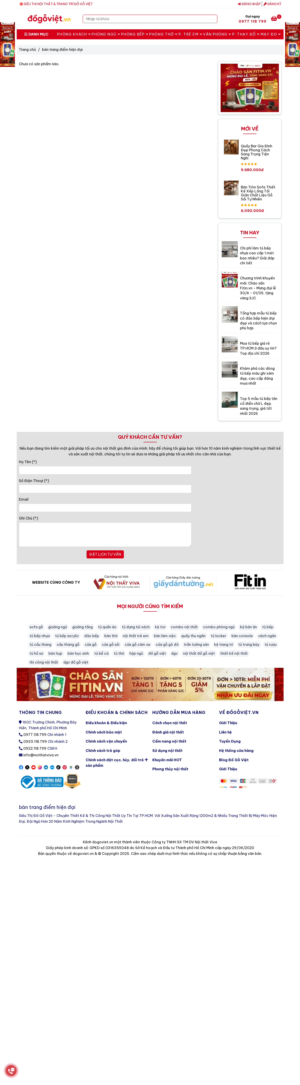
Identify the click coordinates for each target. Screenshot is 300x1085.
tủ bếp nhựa (40, 636)
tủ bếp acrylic (67, 636)
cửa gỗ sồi (110, 644)
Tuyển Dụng (230, 741)
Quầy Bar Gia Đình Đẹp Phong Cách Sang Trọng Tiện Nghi (256, 152)
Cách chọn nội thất (169, 723)
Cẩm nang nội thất (169, 741)
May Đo (271, 34)
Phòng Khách (74, 34)
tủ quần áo (107, 627)
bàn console (242, 636)
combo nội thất (184, 627)
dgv (174, 653)
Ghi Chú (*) (28, 518)
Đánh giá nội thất (168, 732)
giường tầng (82, 627)
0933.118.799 (35, 741)
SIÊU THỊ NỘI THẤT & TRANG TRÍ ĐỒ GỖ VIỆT (58, 4)
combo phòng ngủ (219, 627)
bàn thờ (110, 636)
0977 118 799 (253, 21)
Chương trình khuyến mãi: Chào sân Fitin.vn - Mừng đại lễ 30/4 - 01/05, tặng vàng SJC (258, 288)
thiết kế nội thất (234, 653)
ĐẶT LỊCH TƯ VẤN (105, 554)
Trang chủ (27, 49)
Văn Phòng (217, 34)
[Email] (105, 508)
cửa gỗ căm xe (137, 644)
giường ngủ (57, 627)
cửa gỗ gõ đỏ (167, 644)
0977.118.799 (34, 734)
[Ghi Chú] (105, 534)
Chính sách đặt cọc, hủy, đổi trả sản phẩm (117, 762)
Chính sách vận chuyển (106, 741)
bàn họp (55, 653)
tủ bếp (267, 627)
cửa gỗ (91, 644)
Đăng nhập (249, 4)
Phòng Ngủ (106, 34)
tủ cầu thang (40, 644)
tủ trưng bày (248, 644)
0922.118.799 (34, 748)
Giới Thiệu (228, 723)
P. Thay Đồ (246, 34)
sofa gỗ (36, 627)
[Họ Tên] (105, 470)
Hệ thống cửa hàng (236, 750)
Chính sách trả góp (103, 750)
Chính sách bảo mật (104, 732)
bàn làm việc (165, 636)
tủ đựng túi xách (136, 627)
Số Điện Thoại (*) (34, 480)
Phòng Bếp (135, 34)
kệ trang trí (223, 644)
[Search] (212, 18)
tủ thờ (119, 653)
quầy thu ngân (193, 636)
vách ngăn (267, 636)
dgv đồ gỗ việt (75, 662)
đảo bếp (91, 636)
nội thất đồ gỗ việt (199, 653)
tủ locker (218, 636)
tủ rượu (271, 644)
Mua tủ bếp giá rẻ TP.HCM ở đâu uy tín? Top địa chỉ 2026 (258, 348)
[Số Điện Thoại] (105, 489)
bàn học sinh (78, 653)
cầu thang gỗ (68, 644)
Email (23, 499)
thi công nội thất (44, 662)
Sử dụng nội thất (167, 750)
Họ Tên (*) (28, 462)
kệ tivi (160, 627)
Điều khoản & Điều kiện (106, 723)
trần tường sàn (196, 644)
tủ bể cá (101, 653)
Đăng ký (272, 4)
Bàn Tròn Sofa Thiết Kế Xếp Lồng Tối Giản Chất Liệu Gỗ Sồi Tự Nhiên (258, 193)
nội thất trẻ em (136, 636)
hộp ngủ (136, 653)
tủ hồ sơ (36, 653)
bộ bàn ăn (248, 627)
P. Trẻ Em (190, 34)
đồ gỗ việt (157, 653)
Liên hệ (225, 732)
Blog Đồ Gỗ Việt (234, 760)
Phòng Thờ (163, 34)
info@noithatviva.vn (40, 755)
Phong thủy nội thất (170, 769)
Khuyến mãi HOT (167, 760)
